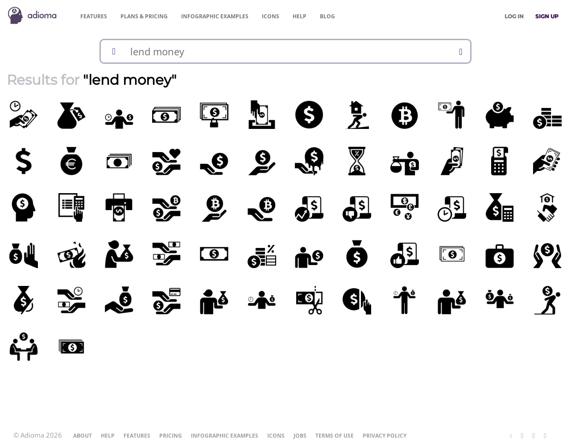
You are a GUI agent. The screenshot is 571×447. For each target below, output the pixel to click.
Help (299, 16)
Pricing (144, 16)
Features (93, 16)
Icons (270, 16)
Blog (327, 16)
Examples (214, 16)
